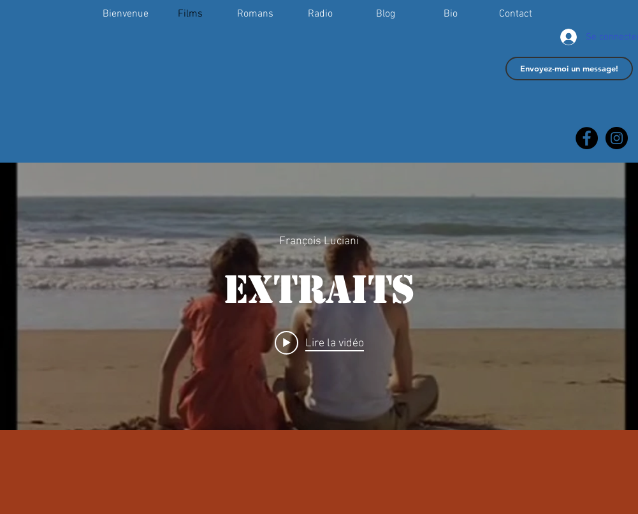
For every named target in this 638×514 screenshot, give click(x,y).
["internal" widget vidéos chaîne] (319, 296)
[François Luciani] (616, 138)
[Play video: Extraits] (319, 342)
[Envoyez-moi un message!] (569, 68)
